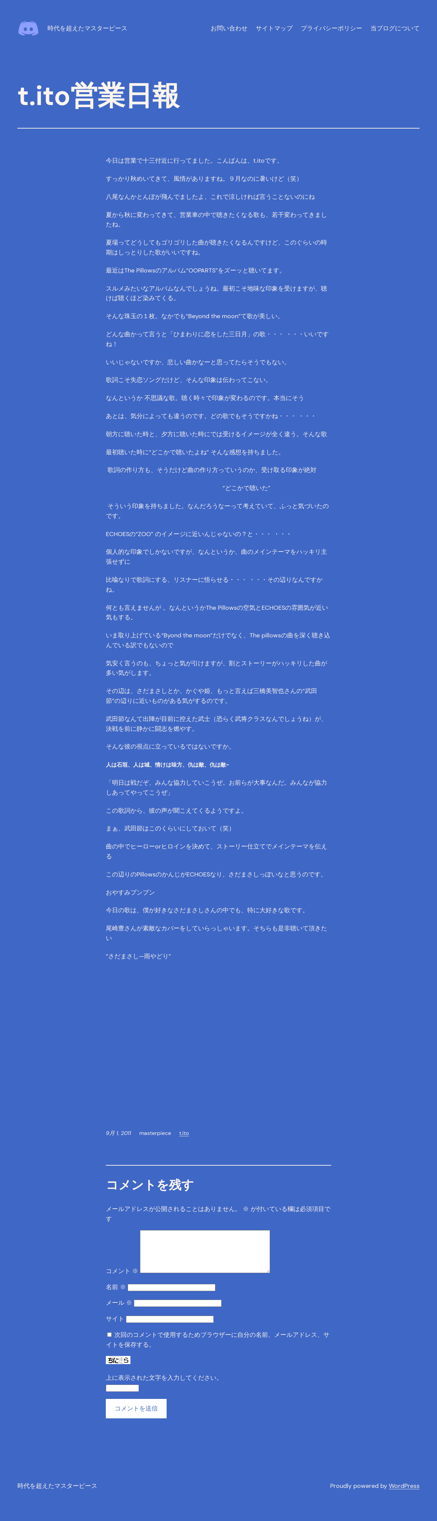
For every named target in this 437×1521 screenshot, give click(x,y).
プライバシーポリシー (331, 28)
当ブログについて (395, 28)
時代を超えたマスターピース (87, 28)
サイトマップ (274, 28)
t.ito (184, 1133)
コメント (122, 1279)
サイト (115, 1327)
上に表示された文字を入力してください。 (164, 1386)
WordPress (404, 1494)
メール (119, 1311)
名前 (116, 1295)
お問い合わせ (229, 28)
